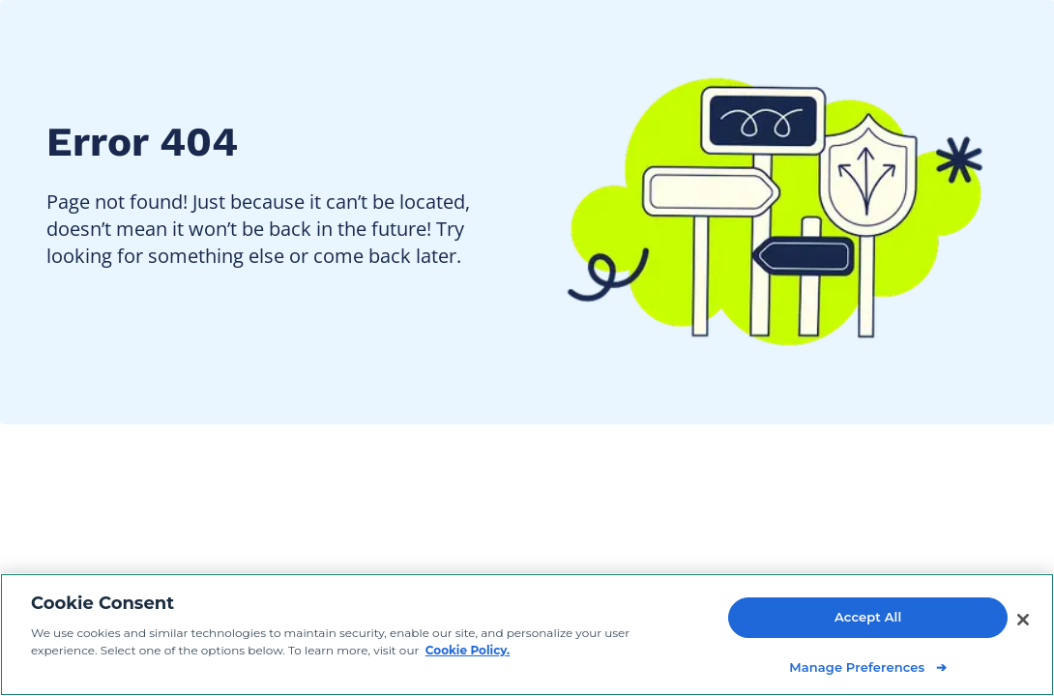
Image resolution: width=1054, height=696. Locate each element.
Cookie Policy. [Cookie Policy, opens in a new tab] (467, 651)
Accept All (867, 617)
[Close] (1023, 620)
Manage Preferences (856, 667)
